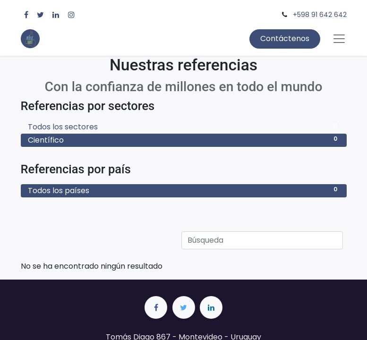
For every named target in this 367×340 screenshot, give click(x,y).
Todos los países (184, 190)
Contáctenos (284, 38)
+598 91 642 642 (320, 14)
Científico (184, 140)
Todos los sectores (184, 126)
